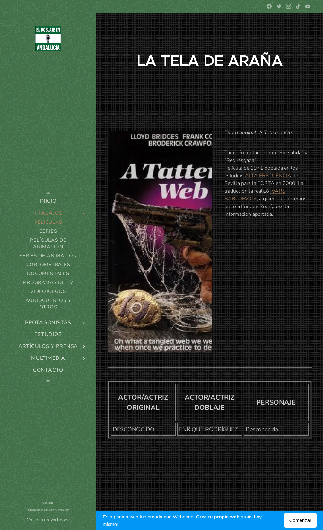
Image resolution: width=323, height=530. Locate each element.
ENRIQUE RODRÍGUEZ (208, 429)
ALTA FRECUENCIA (268, 175)
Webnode (60, 520)
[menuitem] (48, 201)
